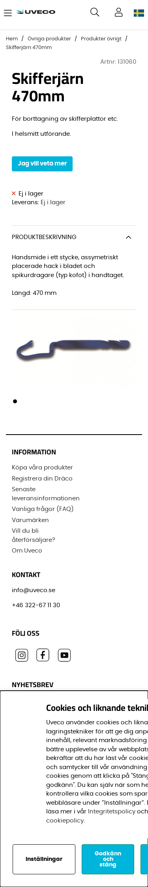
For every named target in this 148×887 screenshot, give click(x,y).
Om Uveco (27, 551)
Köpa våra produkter (42, 468)
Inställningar (44, 859)
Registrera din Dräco (42, 479)
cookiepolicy (65, 821)
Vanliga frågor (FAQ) (43, 509)
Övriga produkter (49, 39)
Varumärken (30, 520)
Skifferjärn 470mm (29, 47)
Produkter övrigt (101, 39)
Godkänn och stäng (108, 859)
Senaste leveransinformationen (46, 493)
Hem (12, 39)
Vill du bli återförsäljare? (33, 535)
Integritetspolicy (111, 812)
